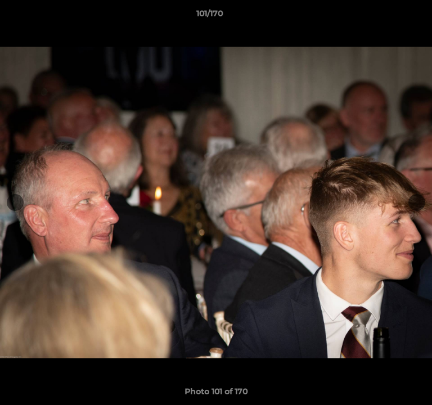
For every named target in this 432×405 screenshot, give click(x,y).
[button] (391, 16)
